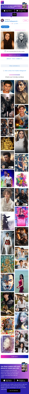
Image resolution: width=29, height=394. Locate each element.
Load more (14, 356)
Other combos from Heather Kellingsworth (14, 70)
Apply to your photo (14, 55)
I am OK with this (13, 390)
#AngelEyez (5, 27)
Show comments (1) (14, 66)
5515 (16, 23)
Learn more (4, 389)
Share (25, 20)
